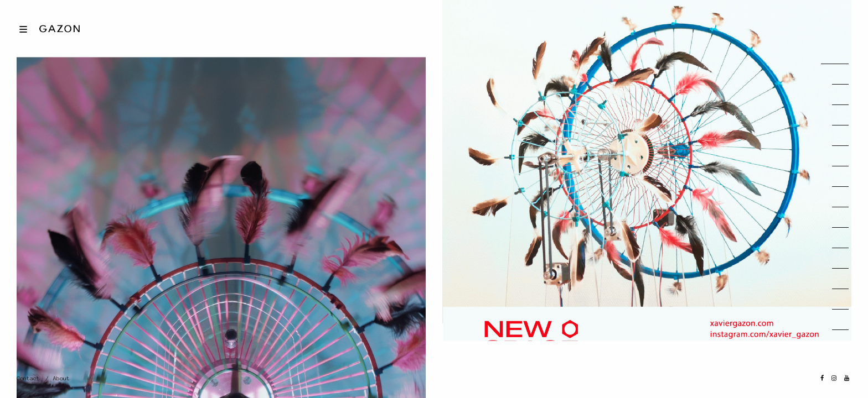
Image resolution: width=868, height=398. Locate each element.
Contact (28, 378)
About (61, 378)
